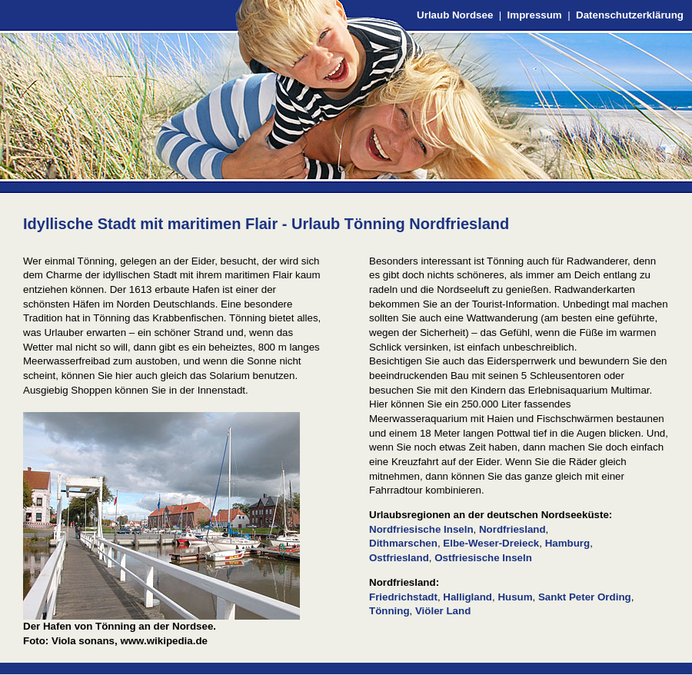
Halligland (467, 597)
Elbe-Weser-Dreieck (491, 543)
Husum (514, 597)
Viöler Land (443, 611)
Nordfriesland (512, 529)
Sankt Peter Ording (584, 597)
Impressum (534, 15)
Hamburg (568, 543)
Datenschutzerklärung (630, 15)
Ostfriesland (399, 558)
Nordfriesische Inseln (421, 529)
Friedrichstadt (403, 597)
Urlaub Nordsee (455, 15)
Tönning (389, 611)
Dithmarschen (403, 543)
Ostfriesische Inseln (483, 558)
